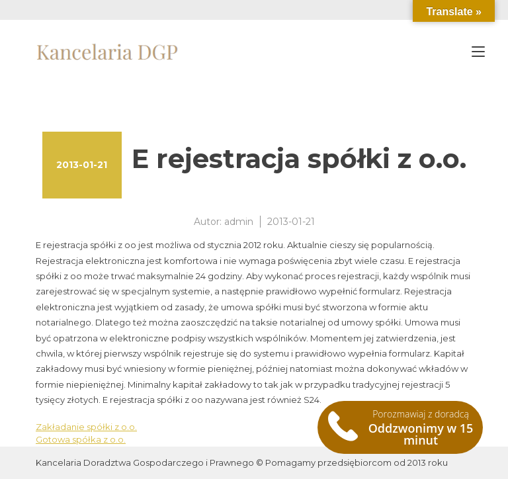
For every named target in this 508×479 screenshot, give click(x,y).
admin (238, 222)
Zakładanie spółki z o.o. (86, 426)
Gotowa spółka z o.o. (81, 439)
